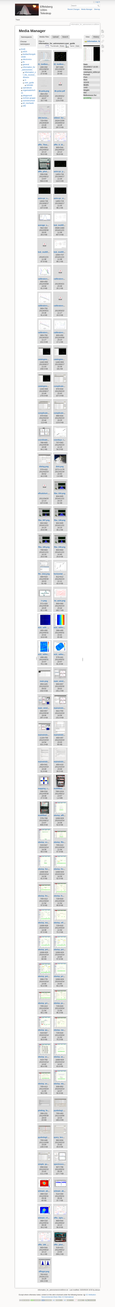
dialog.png (44, 466)
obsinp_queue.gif (45, 1030)
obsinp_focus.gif (45, 869)
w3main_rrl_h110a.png (48, 1218)
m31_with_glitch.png (47, 627)
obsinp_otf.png (60, 923)
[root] (23, 49)
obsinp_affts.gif (60, 815)
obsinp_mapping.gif (46, 923)
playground (27, 95)
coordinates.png (45, 440)
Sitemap (97, 9)
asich (25, 52)
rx (25, 80)
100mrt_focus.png (62, 118)
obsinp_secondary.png (48, 1084)
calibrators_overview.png (49, 306)
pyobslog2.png (44, 1137)
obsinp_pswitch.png (63, 1003)
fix (24, 62)
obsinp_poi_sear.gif (46, 976)
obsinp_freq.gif (60, 869)
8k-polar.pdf (59, 91)
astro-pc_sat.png (45, 198)
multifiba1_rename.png (64, 788)
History (96, 37)
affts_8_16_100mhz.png (64, 145)
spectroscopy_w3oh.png (64, 1164)
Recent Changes (74, 9)
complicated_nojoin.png (64, 413)
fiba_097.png (44, 520)
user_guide (29, 83)
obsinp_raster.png (62, 1030)
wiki (24, 106)
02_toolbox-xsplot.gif (63, 64)
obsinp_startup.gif (62, 1084)
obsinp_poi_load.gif (62, 949)
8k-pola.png (44, 91)
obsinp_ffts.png (61, 842)
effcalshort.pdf (44, 493)
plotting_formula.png (47, 1110)
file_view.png (44, 574)
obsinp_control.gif (46, 842)
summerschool (29, 101)
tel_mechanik (28, 103)
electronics (27, 59)
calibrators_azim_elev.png (49, 279)
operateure (27, 88)
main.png (44, 681)
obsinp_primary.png (47, 1003)
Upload (55, 37)
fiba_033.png (59, 493)
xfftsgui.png (44, 1271)
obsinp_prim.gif (61, 976)
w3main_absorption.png (48, 1191)
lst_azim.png (59, 601)
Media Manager (86, 9)
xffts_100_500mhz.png (48, 1245)
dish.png (59, 466)
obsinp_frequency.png (48, 896)
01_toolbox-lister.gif (46, 64)
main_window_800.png (64, 681)
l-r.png (44, 601)
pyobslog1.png (60, 1110)
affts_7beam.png (45, 145)
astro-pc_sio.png (61, 198)
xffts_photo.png (61, 1245)
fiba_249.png (59, 547)
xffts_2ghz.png (60, 1218)
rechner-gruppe (29, 98)
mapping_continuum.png (49, 788)
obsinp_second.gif (62, 1057)
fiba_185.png (44, 547)
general (26, 64)
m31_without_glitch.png (64, 627)
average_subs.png (46, 225)
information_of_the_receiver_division (29, 74)
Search (98, 6)
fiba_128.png (59, 520)
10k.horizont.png (45, 118)
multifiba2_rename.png (48, 815)
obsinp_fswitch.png (62, 896)
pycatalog (87, 98)
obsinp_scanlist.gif (46, 1057)
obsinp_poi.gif (44, 949)
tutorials (29, 85)
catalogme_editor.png (63, 359)
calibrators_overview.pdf (64, 279)
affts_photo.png (45, 171)
